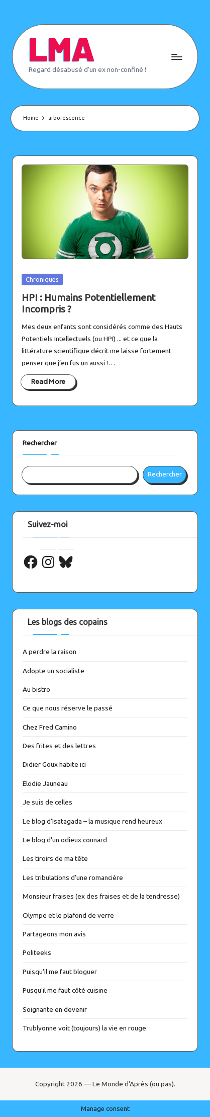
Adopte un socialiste (53, 671)
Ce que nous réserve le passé (68, 708)
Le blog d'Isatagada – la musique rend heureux (92, 821)
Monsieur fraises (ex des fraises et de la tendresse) (101, 896)
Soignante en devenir (55, 1009)
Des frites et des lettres (59, 746)
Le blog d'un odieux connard (65, 840)
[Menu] (176, 56)
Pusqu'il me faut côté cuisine (65, 990)
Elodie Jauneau (45, 783)
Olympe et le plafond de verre (68, 915)
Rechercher (40, 443)
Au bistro (36, 689)
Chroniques (42, 279)
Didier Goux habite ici (54, 764)
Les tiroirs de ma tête (55, 858)
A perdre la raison (49, 652)
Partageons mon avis (54, 934)
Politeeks (37, 952)
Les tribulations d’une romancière (73, 877)
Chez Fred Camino (50, 727)
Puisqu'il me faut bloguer (60, 972)
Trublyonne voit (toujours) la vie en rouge (84, 1028)
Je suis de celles (47, 802)
